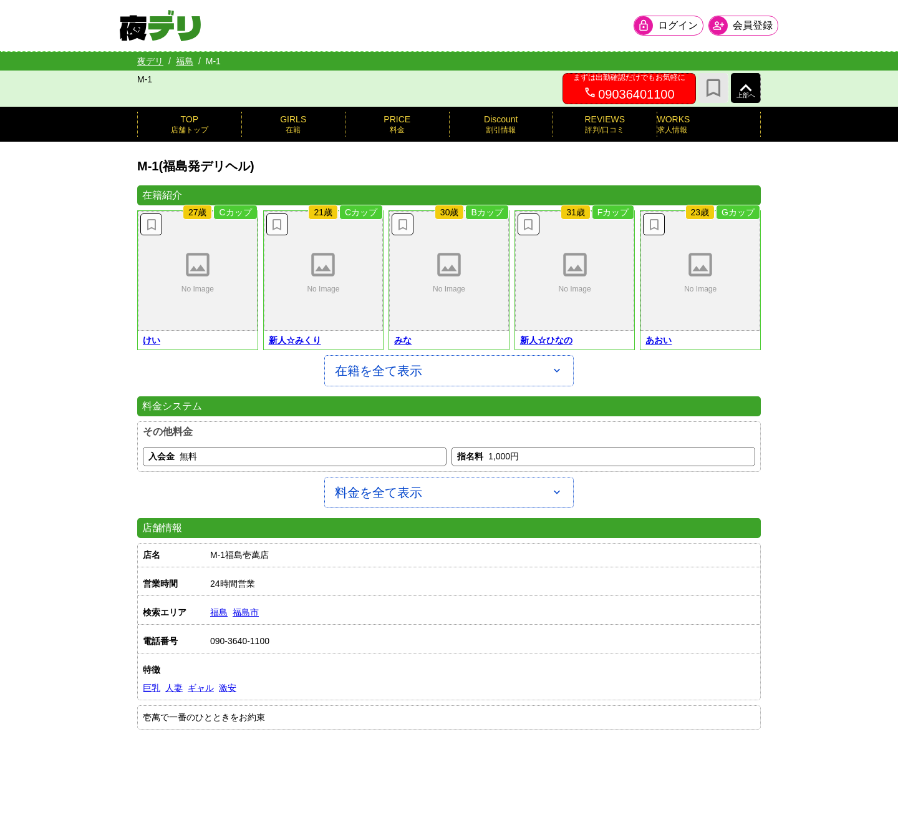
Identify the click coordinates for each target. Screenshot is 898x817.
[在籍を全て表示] (449, 370)
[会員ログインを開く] (651, 26)
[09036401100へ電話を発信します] (629, 88)
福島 (184, 61)
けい (151, 340)
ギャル (201, 688)
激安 (227, 688)
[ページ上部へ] (746, 88)
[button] (198, 271)
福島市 (246, 612)
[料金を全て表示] (449, 492)
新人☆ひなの (546, 340)
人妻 (174, 688)
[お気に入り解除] (151, 224)
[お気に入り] (713, 88)
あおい (658, 340)
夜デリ (150, 61)
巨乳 (151, 688)
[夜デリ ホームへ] (177, 25)
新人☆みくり (295, 340)
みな (403, 340)
